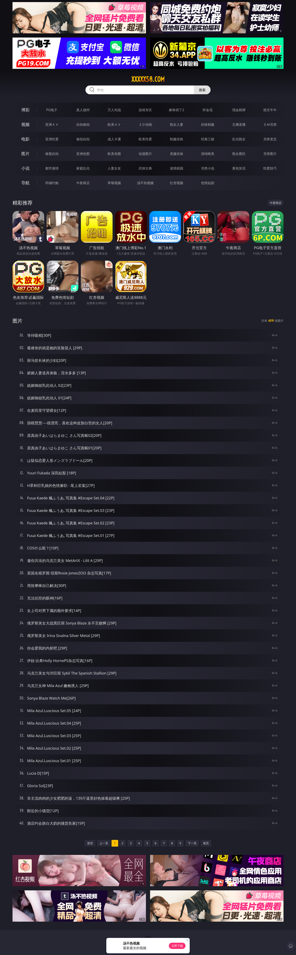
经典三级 (207, 139)
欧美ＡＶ (114, 124)
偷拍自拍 (83, 139)
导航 (25, 183)
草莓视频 (114, 183)
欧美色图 (114, 153)
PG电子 (51, 110)
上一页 (103, 843)
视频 (25, 124)
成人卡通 (114, 139)
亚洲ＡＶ (52, 124)
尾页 (206, 843)
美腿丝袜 (176, 153)
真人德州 (83, 110)
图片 (25, 153)
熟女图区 (239, 153)
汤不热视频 (145, 183)
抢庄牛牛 (270, 110)
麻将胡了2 (176, 110)
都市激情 (52, 168)
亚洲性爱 (52, 139)
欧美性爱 (145, 139)
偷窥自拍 (52, 153)
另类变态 (270, 139)
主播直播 (239, 124)
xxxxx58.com (148, 79)
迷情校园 (176, 168)
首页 (90, 843)
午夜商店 (83, 183)
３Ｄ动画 (145, 124)
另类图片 (270, 153)
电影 (25, 139)
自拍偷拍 (83, 124)
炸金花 (208, 110)
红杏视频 (176, 183)
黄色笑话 (239, 168)
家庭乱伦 (83, 168)
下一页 (192, 843)
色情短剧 (207, 183)
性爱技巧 (270, 168)
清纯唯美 (207, 153)
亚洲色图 (83, 153)
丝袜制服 (207, 124)
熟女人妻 (176, 124)
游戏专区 (145, 110)
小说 (25, 168)
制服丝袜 (176, 139)
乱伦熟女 (239, 139)
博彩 (25, 110)
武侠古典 (145, 168)
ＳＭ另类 (270, 124)
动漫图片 (145, 153)
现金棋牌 (239, 110)
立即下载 (177, 946)
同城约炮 (52, 183)
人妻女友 (114, 168)
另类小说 (207, 168)
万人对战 (114, 110)
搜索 (202, 90)
